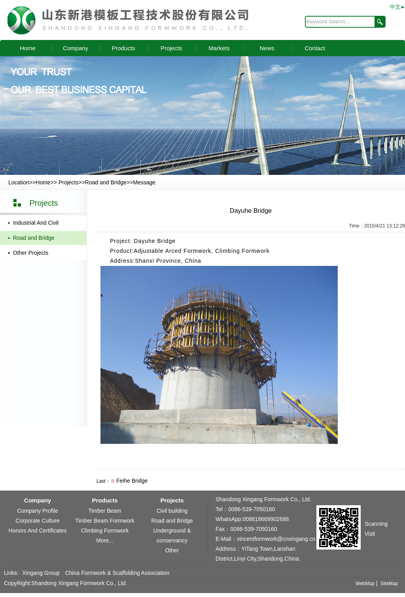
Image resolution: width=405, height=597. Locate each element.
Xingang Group (41, 573)
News (266, 48)
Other (172, 550)
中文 (397, 7)
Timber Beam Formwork (104, 520)
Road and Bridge (106, 182)
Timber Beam (104, 511)
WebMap (365, 583)
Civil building (172, 511)
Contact (315, 48)
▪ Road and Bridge (31, 238)
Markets (218, 48)
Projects (171, 48)
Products (123, 48)
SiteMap (389, 583)
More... (105, 540)
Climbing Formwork (105, 530)
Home (28, 48)
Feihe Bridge (132, 481)
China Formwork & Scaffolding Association (117, 573)
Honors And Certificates (37, 530)
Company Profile (37, 511)
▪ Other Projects (28, 253)
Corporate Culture (37, 520)
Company (75, 48)
